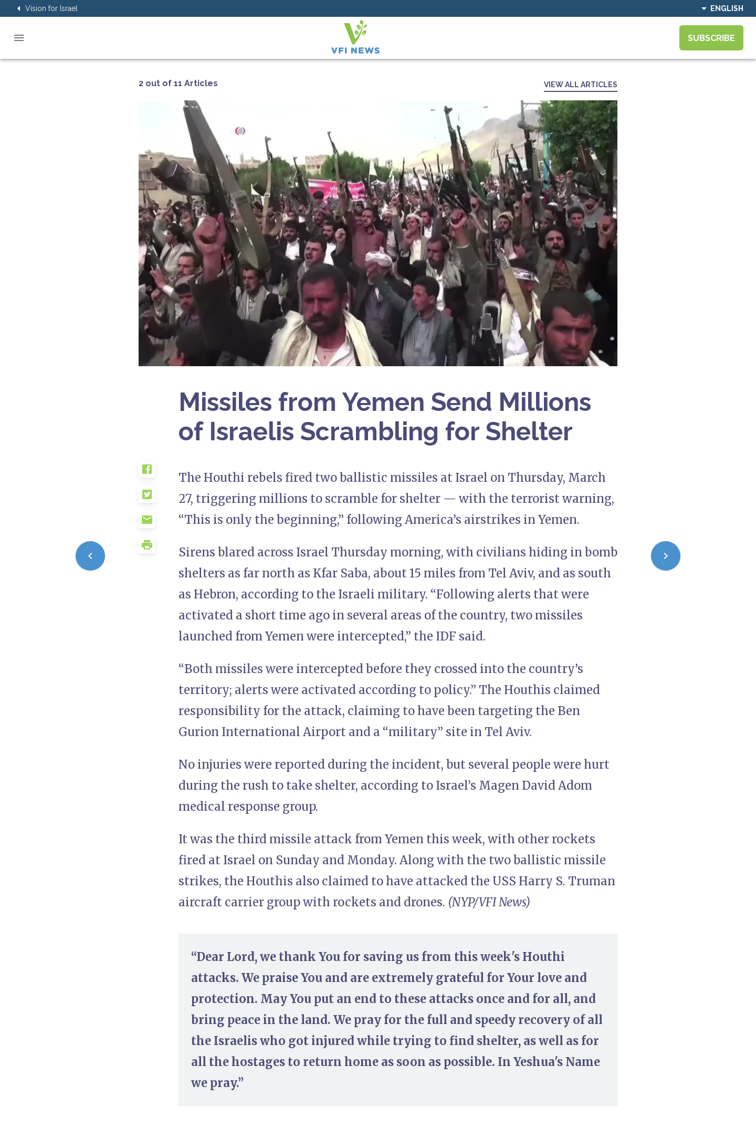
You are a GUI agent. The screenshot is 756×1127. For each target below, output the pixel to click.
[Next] (665, 556)
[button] (158, 473)
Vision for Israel (45, 8)
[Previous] (90, 556)
